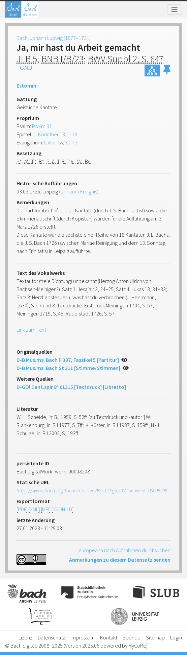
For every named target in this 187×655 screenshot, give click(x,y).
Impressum (82, 637)
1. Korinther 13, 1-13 (55, 134)
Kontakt (108, 637)
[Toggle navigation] (174, 9)
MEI (45, 509)
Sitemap (155, 637)
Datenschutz (51, 637)
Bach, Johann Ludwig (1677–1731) (54, 37)
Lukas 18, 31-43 (60, 142)
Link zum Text (31, 329)
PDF (22, 509)
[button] (166, 70)
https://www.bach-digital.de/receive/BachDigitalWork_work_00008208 (92, 490)
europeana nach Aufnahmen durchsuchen (124, 550)
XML (34, 509)
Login (176, 637)
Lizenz (25, 637)
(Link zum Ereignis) (78, 191)
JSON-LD (62, 509)
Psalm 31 (42, 126)
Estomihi (27, 85)
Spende (132, 637)
